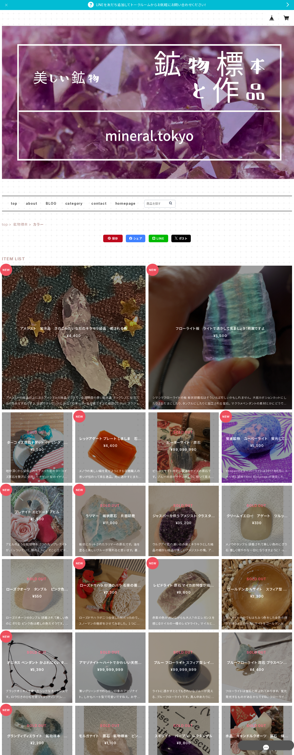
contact (99, 203)
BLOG (51, 203)
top (14, 203)
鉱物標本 (20, 224)
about (31, 203)
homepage (125, 203)
